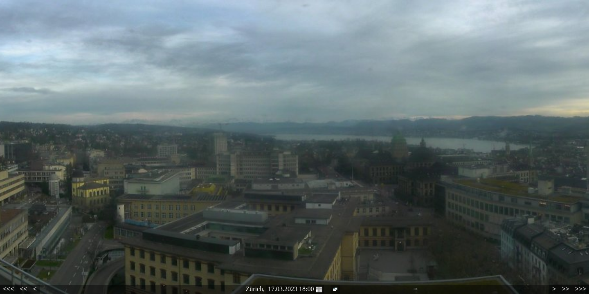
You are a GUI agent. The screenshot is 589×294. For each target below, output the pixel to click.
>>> (580, 288)
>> (565, 288)
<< (23, 288)
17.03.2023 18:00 (295, 289)
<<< (8, 288)
